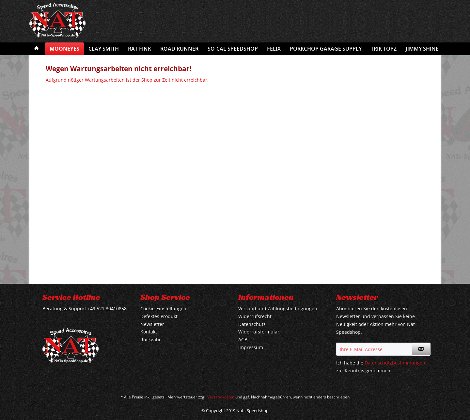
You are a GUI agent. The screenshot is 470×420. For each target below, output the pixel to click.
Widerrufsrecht (255, 316)
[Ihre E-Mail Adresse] (374, 349)
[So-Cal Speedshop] (232, 48)
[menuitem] (36, 48)
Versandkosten (220, 397)
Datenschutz (252, 324)
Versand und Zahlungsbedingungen (277, 308)
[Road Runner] (179, 48)
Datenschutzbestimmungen (395, 363)
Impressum (250, 347)
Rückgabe (151, 339)
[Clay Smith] (103, 48)
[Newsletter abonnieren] (421, 349)
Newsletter (152, 324)
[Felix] (273, 48)
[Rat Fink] (139, 48)
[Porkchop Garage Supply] (325, 48)
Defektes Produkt (159, 316)
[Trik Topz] (383, 48)
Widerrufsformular (258, 332)
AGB (242, 339)
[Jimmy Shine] (422, 48)
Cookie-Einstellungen (163, 308)
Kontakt (148, 332)
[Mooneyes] (64, 48)
